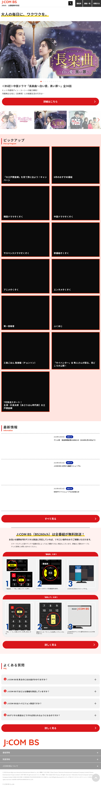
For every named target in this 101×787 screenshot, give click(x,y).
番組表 (79, 3)
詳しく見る (50, 644)
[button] (41, 81)
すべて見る (50, 518)
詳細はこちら (50, 101)
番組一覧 (87, 3)
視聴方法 (96, 3)
